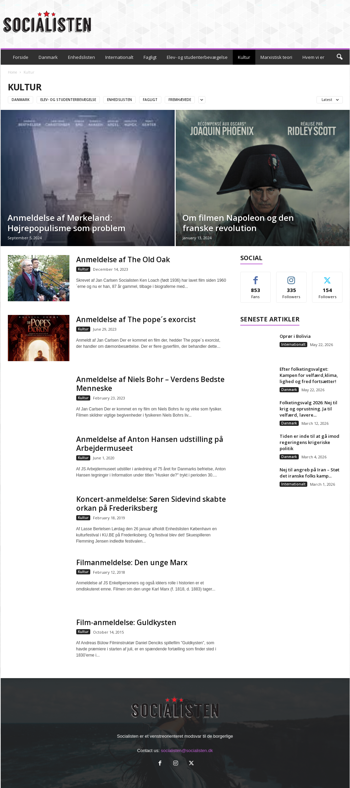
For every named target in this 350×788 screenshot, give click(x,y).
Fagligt (150, 57)
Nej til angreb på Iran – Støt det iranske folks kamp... (309, 473)
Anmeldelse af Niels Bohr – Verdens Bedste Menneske (150, 383)
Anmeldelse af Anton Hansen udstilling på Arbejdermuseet (149, 443)
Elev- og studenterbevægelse (197, 57)
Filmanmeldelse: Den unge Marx (132, 562)
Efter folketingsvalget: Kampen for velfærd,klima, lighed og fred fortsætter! (309, 375)
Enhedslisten (81, 57)
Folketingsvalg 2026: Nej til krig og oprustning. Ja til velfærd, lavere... (308, 408)
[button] (339, 57)
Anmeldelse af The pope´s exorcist (136, 319)
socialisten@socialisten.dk (187, 750)
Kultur (244, 57)
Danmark (48, 57)
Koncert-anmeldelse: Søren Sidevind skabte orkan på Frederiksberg (151, 503)
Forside (20, 57)
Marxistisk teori (276, 57)
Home (12, 72)
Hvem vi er (313, 57)
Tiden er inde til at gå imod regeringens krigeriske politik (309, 442)
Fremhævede (180, 99)
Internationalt (119, 57)
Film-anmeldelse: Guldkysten (126, 622)
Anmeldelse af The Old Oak (123, 259)
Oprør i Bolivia (295, 336)
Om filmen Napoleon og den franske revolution (238, 222)
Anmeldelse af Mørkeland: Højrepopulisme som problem (66, 222)
